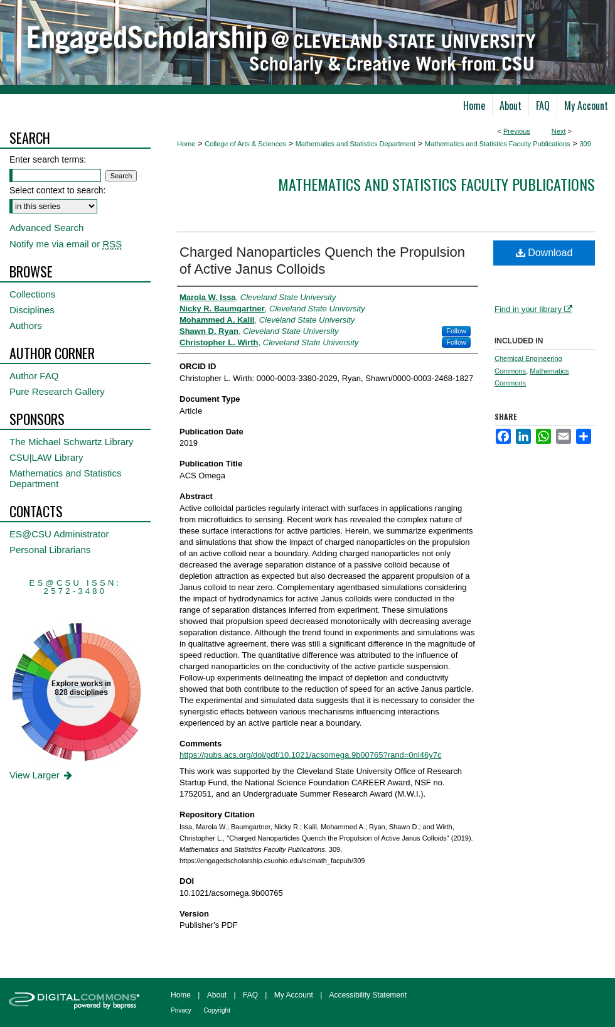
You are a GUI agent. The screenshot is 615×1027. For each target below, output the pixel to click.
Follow (456, 331)
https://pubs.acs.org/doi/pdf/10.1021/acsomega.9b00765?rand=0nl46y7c (310, 755)
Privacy (181, 1010)
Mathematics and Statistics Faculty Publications (497, 144)
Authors (25, 325)
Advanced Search (46, 227)
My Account (293, 995)
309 (585, 144)
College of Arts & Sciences (245, 144)
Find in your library (533, 309)
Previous (516, 131)
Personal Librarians (49, 549)
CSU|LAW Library (46, 457)
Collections (32, 294)
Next (559, 131)
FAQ (250, 995)
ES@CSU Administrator (59, 534)
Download (544, 252)
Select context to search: (57, 190)
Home (186, 144)
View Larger (41, 775)
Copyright (216, 1010)
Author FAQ (33, 375)
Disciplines (32, 309)
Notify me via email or (65, 244)
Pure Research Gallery (57, 391)
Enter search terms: (47, 159)
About (217, 995)
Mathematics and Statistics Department (355, 144)
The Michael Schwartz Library (71, 441)
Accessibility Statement (368, 995)
